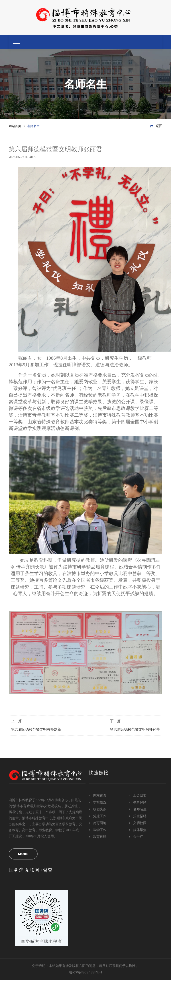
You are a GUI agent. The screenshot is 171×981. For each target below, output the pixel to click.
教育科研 (97, 838)
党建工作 (97, 817)
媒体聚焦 (138, 831)
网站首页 (15, 127)
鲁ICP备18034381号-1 (85, 973)
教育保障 (138, 803)
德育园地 (97, 824)
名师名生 (138, 810)
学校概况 (97, 803)
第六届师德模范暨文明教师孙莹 (135, 731)
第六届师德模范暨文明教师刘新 (36, 731)
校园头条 (97, 810)
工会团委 (138, 796)
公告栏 (136, 838)
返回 (156, 127)
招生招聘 (138, 817)
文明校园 (138, 824)
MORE (23, 855)
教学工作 (97, 831)
